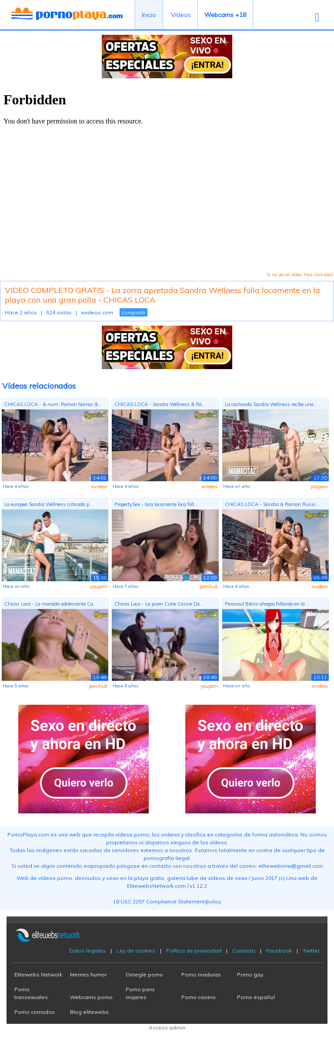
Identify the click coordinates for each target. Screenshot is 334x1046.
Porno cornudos (34, 1012)
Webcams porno (91, 997)
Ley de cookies (136, 950)
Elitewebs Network (38, 974)
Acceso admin (167, 1027)
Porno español (256, 997)
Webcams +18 (225, 15)
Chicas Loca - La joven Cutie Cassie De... (159, 604)
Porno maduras (201, 974)
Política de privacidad (193, 950)
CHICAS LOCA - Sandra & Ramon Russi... (272, 504)
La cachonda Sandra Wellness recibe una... (271, 404)
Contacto (243, 950)
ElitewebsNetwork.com (156, 886)
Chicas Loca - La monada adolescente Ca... (50, 604)
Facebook (279, 950)
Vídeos (181, 15)
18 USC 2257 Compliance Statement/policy (167, 901)
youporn (319, 486)
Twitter (311, 950)
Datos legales (87, 950)
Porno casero (198, 997)
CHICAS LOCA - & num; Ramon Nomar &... (53, 404)
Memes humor (88, 974)
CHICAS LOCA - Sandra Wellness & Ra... (160, 404)
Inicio (149, 15)
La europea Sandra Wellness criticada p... (48, 504)
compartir (133, 312)
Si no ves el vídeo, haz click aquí (300, 274)
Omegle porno (144, 974)
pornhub (209, 586)
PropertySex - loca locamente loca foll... (156, 504)
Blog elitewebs (89, 1012)
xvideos (99, 486)
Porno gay (250, 974)
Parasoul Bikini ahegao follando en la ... (267, 604)
